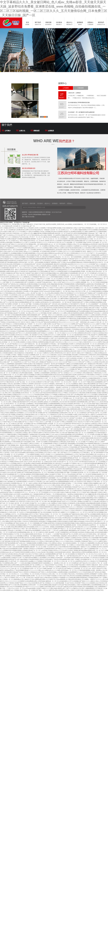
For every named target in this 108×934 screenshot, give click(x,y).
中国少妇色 (5, 548)
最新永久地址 (52, 470)
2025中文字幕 (4, 382)
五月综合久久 (64, 508)
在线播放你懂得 (19, 282)
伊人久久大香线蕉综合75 (13, 237)
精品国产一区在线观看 (64, 557)
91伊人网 (14, 452)
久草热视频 (85, 300)
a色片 (102, 235)
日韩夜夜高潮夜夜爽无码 (90, 262)
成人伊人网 (25, 255)
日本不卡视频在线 (86, 353)
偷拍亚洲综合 (10, 255)
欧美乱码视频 (60, 472)
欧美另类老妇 (41, 367)
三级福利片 (67, 537)
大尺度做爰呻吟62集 (63, 378)
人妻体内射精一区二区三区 (63, 383)
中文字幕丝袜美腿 (28, 300)
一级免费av (36, 373)
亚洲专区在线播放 (10, 335)
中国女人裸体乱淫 (60, 246)
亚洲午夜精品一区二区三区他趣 (76, 441)
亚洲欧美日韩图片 (9, 508)
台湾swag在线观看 (30, 588)
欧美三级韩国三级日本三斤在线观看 (51, 240)
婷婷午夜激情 (63, 503)
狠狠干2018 (73, 516)
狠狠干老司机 (87, 242)
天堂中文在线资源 (71, 358)
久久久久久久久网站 (44, 380)
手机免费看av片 (17, 242)
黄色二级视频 (13, 402)
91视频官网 (39, 295)
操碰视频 (44, 316)
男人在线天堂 (25, 456)
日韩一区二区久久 (92, 518)
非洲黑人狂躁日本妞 (79, 414)
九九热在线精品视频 (99, 365)
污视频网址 (48, 409)
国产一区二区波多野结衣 (14, 362)
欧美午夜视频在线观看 (42, 318)
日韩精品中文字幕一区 (59, 539)
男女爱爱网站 (6, 441)
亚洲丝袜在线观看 (15, 286)
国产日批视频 (19, 239)
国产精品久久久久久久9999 (34, 338)
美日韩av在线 (8, 264)
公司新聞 (66, 88)
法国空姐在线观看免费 (90, 463)
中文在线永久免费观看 (29, 354)
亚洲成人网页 (60, 485)
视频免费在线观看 (20, 508)
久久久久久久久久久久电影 (81, 255)
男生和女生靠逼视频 (76, 575)
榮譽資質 (35, 130)
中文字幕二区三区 (19, 534)
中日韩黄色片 (79, 373)
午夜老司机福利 (82, 239)
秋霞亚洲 (72, 508)
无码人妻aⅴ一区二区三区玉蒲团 (40, 458)
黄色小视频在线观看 (81, 229)
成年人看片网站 (91, 369)
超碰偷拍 (28, 474)
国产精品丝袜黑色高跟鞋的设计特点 (51, 322)
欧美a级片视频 (101, 407)
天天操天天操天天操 (27, 266)
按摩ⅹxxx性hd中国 (31, 229)
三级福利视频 (29, 478)
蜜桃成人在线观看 (52, 266)
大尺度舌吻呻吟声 (73, 304)
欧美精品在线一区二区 (38, 445)
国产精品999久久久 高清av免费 (27, 510)
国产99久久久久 (21, 333)
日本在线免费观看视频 (57, 380)
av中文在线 (58, 518)
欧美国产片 (54, 251)
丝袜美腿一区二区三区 (67, 335)
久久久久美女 (64, 510)
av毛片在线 (43, 235)
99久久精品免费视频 (15, 393)
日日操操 (57, 300)
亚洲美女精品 (46, 251)
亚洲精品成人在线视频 (42, 329)
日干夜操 (32, 362)
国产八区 (57, 298)
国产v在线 (50, 382)
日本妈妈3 (58, 523)
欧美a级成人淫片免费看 (89, 320)
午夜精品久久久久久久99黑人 (53, 427)
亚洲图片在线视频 (100, 266)
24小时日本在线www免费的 (10, 297)
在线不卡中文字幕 (12, 251)
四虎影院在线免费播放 (20, 246)
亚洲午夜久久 (13, 228)
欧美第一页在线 (22, 329)
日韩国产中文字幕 (39, 311)
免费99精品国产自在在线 (92, 313)
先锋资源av (34, 327)
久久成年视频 (63, 478)
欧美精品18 (18, 492)
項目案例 (59, 23)
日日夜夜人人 (31, 246)
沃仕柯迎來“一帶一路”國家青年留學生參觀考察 (81, 112)
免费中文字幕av (91, 280)
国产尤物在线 (65, 586)
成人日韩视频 (61, 237)
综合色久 (33, 541)
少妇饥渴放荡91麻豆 (55, 289)
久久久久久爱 (70, 251)
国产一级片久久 (60, 358)
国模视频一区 (34, 239)
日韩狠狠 (69, 244)
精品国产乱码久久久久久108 (28, 367)
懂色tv (14, 307)
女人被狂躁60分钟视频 (54, 411)
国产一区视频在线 (75, 445)
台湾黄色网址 (5, 326)
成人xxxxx (97, 454)
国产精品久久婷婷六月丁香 (60, 431)
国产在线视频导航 (63, 532)
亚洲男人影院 (90, 327)
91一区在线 (13, 257)
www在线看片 (102, 253)
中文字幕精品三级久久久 (93, 441)
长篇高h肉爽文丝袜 (68, 240)
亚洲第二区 (75, 492)
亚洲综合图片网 (76, 387)
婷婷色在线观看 (54, 365)
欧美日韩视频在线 (82, 306)
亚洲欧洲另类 (21, 229)
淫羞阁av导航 (18, 287)
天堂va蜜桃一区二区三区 (99, 242)
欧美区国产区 (13, 559)
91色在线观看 (42, 284)
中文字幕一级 (99, 295)
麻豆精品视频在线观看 (13, 450)
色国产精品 (79, 396)
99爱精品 (61, 306)
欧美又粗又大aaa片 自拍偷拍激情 (14, 400)
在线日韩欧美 (67, 307)
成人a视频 (3, 450)
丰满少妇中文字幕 (53, 242)
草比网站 (10, 287)
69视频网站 (51, 257)
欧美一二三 (51, 534)
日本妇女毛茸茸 (4, 277)
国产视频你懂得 (30, 280)
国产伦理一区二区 (5, 503)
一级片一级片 (70, 429)
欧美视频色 (22, 338)
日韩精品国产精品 (86, 541)
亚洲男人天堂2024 (22, 521)
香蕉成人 (42, 559)
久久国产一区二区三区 (74, 269)
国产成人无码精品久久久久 (45, 255)
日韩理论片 (24, 383)
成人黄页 (56, 320)
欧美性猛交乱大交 (46, 302)
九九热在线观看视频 (89, 508)
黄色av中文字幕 (101, 568)
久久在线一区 (29, 476)
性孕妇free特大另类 (102, 248)
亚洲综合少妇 (54, 481)
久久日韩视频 (4, 550)
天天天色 (17, 235)
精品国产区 (67, 231)
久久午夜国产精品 (5, 422)
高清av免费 (101, 329)
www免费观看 (25, 494)
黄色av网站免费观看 (90, 383)
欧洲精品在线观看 (76, 231)
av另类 (63, 429)
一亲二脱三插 (66, 291)
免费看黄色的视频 (43, 342)
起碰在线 (94, 423)
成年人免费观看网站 (61, 460)
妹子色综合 (79, 307)
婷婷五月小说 (63, 278)
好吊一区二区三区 (44, 239)
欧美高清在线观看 (31, 333)
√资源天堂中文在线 (86, 489)
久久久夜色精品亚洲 (26, 264)
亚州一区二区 (98, 485)
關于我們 (38, 23)
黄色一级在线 (20, 445)
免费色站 (54, 543)
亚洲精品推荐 (74, 298)
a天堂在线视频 (79, 443)
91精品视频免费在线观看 (19, 315)
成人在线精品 (30, 438)
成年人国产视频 (8, 429)
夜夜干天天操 (56, 586)
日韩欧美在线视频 (19, 324)
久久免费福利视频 (101, 231)
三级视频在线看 (72, 239)
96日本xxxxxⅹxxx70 (62, 295)
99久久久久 (35, 313)
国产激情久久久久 (80, 369)
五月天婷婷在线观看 (54, 496)
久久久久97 (82, 253)
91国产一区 (36, 407)
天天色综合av (44, 574)
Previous (3, 49)
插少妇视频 (58, 440)
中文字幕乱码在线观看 (44, 431)
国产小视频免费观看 (88, 588)
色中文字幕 (19, 318)
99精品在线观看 (53, 316)
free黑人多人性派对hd (76, 481)
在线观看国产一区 (37, 286)
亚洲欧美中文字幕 (41, 382)
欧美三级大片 (25, 461)
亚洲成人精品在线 (85, 545)
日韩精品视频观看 (24, 389)
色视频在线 (92, 231)
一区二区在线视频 (81, 376)
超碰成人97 (37, 291)
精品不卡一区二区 (83, 465)
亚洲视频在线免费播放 (96, 302)
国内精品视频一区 (79, 429)
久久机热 (71, 510)
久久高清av (24, 233)
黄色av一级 (3, 537)
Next (105, 49)
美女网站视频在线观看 (26, 373)
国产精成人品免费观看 (26, 403)
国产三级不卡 (4, 235)
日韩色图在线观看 (7, 353)
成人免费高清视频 (62, 273)
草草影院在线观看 (94, 306)
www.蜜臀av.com (42, 297)
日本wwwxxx (27, 268)
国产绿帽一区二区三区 (53, 429)
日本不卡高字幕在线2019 (7, 291)
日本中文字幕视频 (49, 383)
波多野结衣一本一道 (95, 465)
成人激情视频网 (16, 376)
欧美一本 (59, 326)
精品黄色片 (103, 501)
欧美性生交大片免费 (22, 335)
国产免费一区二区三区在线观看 (66, 554)
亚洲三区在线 (57, 461)
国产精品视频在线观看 (11, 262)
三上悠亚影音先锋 (85, 436)
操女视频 (27, 563)
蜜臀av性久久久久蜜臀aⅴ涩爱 (62, 313)
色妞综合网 (78, 508)
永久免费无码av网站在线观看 (55, 467)
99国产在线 (13, 329)
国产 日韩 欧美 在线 (39, 264)
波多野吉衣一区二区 (100, 422)
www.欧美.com (73, 465)
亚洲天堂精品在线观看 (60, 456)
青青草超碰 (16, 264)
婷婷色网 (12, 369)
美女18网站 (26, 318)
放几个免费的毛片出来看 (47, 353)
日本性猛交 (64, 258)
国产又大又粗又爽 (88, 240)
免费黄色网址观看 (28, 248)
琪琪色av (17, 461)
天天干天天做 (90, 295)
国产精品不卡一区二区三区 (18, 311)
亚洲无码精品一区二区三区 (68, 570)
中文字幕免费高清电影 (6, 494)
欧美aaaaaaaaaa (58, 374)
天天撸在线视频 (40, 298)
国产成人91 (41, 391)
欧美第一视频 (13, 336)
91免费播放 (35, 231)
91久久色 (62, 362)
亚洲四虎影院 (103, 229)
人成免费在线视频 (29, 447)
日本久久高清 (15, 320)
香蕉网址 (31, 383)
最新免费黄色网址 (102, 470)
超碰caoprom (66, 440)
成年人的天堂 (10, 498)
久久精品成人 (34, 431)
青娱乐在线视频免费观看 (22, 302)
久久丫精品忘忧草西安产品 (74, 320)
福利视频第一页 (53, 478)
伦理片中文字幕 (33, 514)
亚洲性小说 (62, 251)
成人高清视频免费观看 (49, 554)
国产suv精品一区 (97, 307)
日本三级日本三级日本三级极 (26, 322)
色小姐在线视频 (72, 478)
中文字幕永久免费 (37, 554)
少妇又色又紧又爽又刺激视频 (31, 420)
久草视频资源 (10, 300)
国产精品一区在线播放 (24, 423)
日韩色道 (73, 249)
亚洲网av (25, 536)
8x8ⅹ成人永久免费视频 (67, 300)
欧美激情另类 (33, 275)
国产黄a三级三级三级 (92, 478)
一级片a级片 (7, 315)
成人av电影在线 (47, 570)
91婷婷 (33, 563)
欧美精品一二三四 (24, 454)
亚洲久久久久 (39, 527)
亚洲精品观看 (79, 240)
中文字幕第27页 (50, 579)
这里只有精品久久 (7, 324)
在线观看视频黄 (59, 527)
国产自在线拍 (82, 530)
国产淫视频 (94, 490)
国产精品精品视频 (83, 447)
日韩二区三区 (50, 298)
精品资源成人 (23, 499)
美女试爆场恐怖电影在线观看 (31, 347)
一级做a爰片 (47, 229)
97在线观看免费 (73, 273)
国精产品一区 (45, 425)
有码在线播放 (71, 336)
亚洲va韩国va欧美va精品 (92, 389)
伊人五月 (77, 391)
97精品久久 (56, 443)
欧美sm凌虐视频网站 (97, 382)
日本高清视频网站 (16, 556)
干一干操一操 (20, 460)
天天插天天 (3, 554)
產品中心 (69, 23)
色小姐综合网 (104, 389)
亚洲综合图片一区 (54, 318)
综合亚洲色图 (47, 490)
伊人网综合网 (44, 257)
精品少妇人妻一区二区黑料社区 (48, 349)
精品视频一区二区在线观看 (75, 242)
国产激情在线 (33, 528)
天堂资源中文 (54, 458)
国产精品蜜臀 (31, 329)
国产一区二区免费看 (42, 246)
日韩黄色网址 (97, 400)
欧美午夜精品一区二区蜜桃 (12, 496)
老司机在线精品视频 (69, 396)
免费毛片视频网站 (61, 566)
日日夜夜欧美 (39, 309)
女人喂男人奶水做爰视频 (52, 510)
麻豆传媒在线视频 (65, 365)
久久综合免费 (82, 467)
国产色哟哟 (87, 289)
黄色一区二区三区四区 (94, 347)
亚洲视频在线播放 (16, 253)
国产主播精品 (67, 364)
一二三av (77, 349)
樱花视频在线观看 (71, 360)
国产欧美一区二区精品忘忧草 (81, 458)
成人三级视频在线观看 (36, 494)
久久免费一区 (37, 440)
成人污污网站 (17, 440)
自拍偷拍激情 (59, 476)
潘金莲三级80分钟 (17, 518)
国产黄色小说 (61, 499)
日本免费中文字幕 (28, 291)
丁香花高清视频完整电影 (99, 289)
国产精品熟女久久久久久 (88, 324)
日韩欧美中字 (70, 539)
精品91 (3, 478)
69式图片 (96, 269)
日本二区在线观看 (63, 349)
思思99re (60, 307)
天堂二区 (26, 275)
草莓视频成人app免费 (42, 398)
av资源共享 (103, 309)
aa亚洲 (97, 508)
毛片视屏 (78, 554)
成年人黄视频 (40, 362)
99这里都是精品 (70, 499)
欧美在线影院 (23, 479)
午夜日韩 (99, 380)
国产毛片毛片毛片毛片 (62, 418)
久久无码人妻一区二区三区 (48, 326)
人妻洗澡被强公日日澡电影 (87, 371)
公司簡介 (6, 130)
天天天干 (58, 376)
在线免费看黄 (83, 566)
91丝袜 (55, 307)
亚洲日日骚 (33, 297)
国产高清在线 (48, 307)
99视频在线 (9, 273)
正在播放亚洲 (50, 556)
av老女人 (23, 496)
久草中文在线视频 (26, 286)
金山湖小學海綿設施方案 (30, 155)
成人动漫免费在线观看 (20, 481)
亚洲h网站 (52, 246)
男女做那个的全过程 (6, 233)
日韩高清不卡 (79, 510)
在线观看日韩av (15, 483)
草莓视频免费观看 (69, 284)
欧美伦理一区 (10, 306)
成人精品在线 (57, 463)
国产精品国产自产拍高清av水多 (91, 268)
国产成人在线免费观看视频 (51, 412)
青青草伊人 (44, 479)
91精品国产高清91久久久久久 (39, 242)
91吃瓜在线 (24, 237)
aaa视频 (31, 561)
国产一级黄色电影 (81, 322)
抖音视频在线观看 (12, 537)
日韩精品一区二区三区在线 (47, 358)
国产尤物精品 (89, 293)
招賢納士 (90, 23)
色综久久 (42, 422)
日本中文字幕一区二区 (84, 291)
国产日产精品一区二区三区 (69, 411)
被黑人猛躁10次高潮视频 (27, 374)
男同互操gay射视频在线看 (98, 311)
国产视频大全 (9, 246)
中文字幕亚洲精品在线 (8, 293)
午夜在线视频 (94, 416)
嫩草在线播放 (65, 298)
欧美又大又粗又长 (93, 333)
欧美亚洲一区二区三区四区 (92, 440)
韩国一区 (46, 547)
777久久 (30, 525)
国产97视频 (43, 523)
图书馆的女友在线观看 (50, 340)
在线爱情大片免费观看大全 (74, 246)
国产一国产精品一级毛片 (45, 315)
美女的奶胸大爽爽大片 (45, 434)
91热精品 (13, 525)
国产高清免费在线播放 (83, 311)
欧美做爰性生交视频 (44, 327)
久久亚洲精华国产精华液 (101, 358)
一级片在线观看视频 (18, 249)
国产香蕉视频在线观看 (41, 518)
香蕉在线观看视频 (102, 354)
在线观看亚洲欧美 (43, 449)
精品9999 (71, 264)
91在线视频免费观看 (96, 258)
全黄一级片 (81, 360)
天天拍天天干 (77, 235)
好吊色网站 (44, 499)
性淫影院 (63, 496)
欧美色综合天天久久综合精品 (53, 260)
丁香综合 (41, 514)
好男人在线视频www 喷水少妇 (72, 420)
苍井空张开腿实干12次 (35, 316)
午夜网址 (6, 378)
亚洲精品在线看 (89, 532)
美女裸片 (99, 547)
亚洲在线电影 (44, 304)
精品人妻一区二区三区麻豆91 (8, 423)
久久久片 (36, 416)
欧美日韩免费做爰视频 (80, 233)
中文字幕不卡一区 (92, 253)
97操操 (7, 412)
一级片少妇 (8, 536)
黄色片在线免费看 (87, 269)
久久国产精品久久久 (50, 295)
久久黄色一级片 (103, 490)
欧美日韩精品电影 (10, 333)
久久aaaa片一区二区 (89, 356)
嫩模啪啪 (100, 463)
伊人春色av (5, 510)
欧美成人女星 (80, 249)
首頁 (27, 23)
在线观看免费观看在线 (75, 470)
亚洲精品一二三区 (42, 411)
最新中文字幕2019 (40, 273)
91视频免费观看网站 (55, 403)
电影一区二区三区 (93, 318)
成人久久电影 (80, 266)
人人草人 (35, 351)
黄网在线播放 (37, 525)
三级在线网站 (17, 383)
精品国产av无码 (57, 585)
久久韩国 (94, 353)
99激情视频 (56, 536)
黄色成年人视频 (67, 297)
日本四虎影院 (23, 289)
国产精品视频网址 (52, 275)
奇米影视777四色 (80, 583)
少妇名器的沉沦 (73, 393)
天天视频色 (4, 280)
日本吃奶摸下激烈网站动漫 (97, 575)
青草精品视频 (24, 514)
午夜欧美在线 (97, 373)
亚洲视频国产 (94, 574)
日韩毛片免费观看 (98, 498)
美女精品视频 (34, 519)
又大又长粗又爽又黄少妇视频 (32, 336)
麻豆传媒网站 (74, 378)
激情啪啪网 (26, 239)
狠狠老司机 (9, 449)
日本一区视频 (70, 237)
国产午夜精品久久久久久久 (72, 438)
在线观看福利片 (69, 454)
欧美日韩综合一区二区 (34, 240)
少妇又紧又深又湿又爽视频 (25, 244)
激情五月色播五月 (26, 418)
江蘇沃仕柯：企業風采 (74, 93)
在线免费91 (30, 345)
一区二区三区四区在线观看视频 (98, 282)
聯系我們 (101, 23)
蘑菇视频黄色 (73, 530)
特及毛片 (82, 345)
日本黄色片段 (5, 391)
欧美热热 (81, 389)
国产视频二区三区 (9, 282)
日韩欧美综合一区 (47, 536)
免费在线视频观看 (32, 315)
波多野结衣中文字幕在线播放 (85, 374)
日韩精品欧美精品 (62, 271)
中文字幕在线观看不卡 (18, 416)
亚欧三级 (28, 458)
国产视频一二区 (41, 590)
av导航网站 (35, 450)
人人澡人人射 (19, 275)
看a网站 (63, 318)
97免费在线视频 (25, 327)
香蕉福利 (2, 255)
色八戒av (46, 481)
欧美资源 (57, 371)
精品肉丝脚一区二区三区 (90, 344)
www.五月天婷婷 (87, 534)
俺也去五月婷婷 (34, 443)
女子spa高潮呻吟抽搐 (10, 316)
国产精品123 (47, 286)
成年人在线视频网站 (66, 498)
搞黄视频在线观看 (101, 385)
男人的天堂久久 (73, 389)
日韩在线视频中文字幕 (32, 257)
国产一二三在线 (19, 563)
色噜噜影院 (14, 499)
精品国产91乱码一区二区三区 (53, 311)
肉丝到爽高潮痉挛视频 (40, 467)
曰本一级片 (5, 420)
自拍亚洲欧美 (35, 583)
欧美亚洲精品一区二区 (101, 278)
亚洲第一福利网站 (23, 548)
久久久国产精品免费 (77, 326)
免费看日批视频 (56, 228)
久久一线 (6, 369)
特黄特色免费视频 (73, 436)
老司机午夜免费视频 (74, 431)
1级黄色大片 (52, 385)
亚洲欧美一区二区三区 (16, 420)
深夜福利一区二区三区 (36, 547)
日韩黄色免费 (20, 293)
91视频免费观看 (58, 405)
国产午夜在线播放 (98, 237)
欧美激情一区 (88, 557)
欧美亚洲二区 (13, 382)
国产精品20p (64, 280)
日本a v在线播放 (101, 539)
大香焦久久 (45, 289)
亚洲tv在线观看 (20, 342)
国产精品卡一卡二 (70, 485)
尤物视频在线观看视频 (45, 351)
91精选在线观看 (4, 311)
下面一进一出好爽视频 (73, 505)
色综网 (3, 242)
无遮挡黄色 (64, 304)
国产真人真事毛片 (22, 316)
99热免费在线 (58, 416)
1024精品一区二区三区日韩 (94, 260)
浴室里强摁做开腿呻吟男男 (8, 387)
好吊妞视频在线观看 (71, 306)
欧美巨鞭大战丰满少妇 (15, 467)
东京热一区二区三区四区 (58, 229)
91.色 (30, 369)
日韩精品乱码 (34, 572)
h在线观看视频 (103, 449)
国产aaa (78, 324)
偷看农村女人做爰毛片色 (55, 389)
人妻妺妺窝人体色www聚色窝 (90, 257)
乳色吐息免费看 (30, 405)
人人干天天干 (19, 248)
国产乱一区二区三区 (48, 400)
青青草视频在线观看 (57, 277)
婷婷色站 (3, 492)
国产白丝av (85, 258)
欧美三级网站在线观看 (17, 431)
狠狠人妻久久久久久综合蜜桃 (17, 231)
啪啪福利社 (52, 249)
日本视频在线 (32, 320)
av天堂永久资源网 (52, 528)
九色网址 (34, 268)
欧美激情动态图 (77, 248)
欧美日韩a (67, 590)
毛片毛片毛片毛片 (40, 360)
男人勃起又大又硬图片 (94, 519)
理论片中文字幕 (43, 385)
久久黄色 (29, 231)
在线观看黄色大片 (96, 479)
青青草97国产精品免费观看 (63, 525)
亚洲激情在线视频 (47, 456)
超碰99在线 (90, 284)
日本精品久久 (87, 315)
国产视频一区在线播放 (32, 304)
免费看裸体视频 (27, 465)
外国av (86, 367)
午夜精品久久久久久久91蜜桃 (77, 280)
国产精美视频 (9, 313)
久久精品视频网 (66, 289)
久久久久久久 (39, 248)
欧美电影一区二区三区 (8, 342)
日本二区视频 (4, 228)
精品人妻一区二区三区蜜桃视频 (85, 432)
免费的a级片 (94, 338)
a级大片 (22, 438)
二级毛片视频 (23, 240)
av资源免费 (43, 266)
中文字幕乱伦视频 (16, 422)
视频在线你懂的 (58, 284)
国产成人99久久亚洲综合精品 (70, 253)
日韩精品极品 (32, 411)
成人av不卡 (63, 242)
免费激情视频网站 (80, 284)
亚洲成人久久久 (50, 454)
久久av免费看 (33, 391)
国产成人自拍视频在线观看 (39, 423)
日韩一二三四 (52, 530)
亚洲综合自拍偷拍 (62, 521)
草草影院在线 (24, 269)
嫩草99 (39, 249)
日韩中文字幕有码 (103, 423)
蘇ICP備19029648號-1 (28, 216)
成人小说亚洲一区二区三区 (75, 278)
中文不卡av (31, 309)
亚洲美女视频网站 (91, 380)
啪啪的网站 (89, 498)
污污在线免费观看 (9, 248)
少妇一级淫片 (92, 568)
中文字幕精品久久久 (78, 289)
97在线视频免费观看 (41, 345)
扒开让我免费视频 (5, 269)
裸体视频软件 (99, 327)
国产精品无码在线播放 (68, 585)
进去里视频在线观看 (47, 374)
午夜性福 (49, 228)
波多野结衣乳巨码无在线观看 (16, 280)
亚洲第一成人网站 (86, 271)
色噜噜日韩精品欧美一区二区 (29, 385)
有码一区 (42, 409)
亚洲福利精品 (19, 300)
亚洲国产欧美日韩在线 (30, 489)
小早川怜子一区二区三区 (36, 237)
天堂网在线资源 (63, 331)
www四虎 (89, 316)
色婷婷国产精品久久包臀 (82, 449)
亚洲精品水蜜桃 (48, 248)
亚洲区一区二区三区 (52, 278)
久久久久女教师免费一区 (34, 251)
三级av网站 (85, 539)
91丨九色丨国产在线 (98, 228)
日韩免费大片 (91, 391)
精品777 (70, 518)
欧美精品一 (102, 349)
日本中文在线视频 (92, 229)
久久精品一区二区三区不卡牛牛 (97, 239)
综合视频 (97, 434)
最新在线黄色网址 (13, 360)
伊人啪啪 (85, 231)
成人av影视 (97, 340)
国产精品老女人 (83, 298)
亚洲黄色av (67, 351)
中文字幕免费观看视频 (69, 311)
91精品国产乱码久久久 (75, 258)
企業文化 (20, 130)
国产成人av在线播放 (63, 340)
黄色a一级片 (49, 320)
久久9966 (92, 539)
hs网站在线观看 (14, 391)
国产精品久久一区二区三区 (66, 528)
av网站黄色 (63, 441)
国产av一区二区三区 (92, 275)
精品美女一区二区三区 (62, 257)
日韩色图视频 (69, 255)
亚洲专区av (28, 445)
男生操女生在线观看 (57, 231)
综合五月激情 (64, 450)
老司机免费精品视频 (96, 331)
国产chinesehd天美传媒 (48, 291)
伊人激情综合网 (19, 306)
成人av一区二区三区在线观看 (58, 239)
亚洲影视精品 (41, 320)
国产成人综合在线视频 (66, 414)
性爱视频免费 (86, 297)
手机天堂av (7, 320)
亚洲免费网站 (24, 585)
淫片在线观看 (7, 443)
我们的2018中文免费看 (101, 438)
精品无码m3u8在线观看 (39, 429)
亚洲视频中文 (6, 253)
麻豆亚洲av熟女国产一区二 (14, 347)
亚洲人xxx (5, 438)
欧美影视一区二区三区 (84, 472)
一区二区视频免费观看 (46, 443)
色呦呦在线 (90, 450)
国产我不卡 (24, 235)
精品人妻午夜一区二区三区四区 (20, 503)
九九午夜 (52, 376)
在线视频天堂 (79, 251)
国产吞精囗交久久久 (92, 329)
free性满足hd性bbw (98, 316)
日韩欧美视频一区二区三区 (51, 561)
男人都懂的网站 (15, 456)
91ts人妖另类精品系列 (31, 349)
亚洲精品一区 (28, 436)
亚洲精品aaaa (62, 394)
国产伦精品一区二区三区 (8, 398)
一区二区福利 (81, 543)
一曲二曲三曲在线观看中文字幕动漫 (60, 329)
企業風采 (49, 130)
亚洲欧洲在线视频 (32, 284)
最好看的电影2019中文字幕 (92, 309)
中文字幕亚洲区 (84, 452)
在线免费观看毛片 (73, 572)
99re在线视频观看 (88, 586)
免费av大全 (48, 474)
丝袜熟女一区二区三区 (55, 333)
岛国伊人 (73, 590)
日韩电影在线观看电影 (59, 336)
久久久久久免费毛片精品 (99, 342)
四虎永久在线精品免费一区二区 (99, 476)
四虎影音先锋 (62, 316)
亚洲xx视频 (50, 284)
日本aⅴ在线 (29, 311)
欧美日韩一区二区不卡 (20, 309)
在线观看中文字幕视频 (82, 499)
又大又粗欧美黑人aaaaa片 (61, 315)
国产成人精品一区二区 (101, 240)
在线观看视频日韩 (17, 425)
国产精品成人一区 (49, 494)
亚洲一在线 (12, 547)
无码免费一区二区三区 (70, 277)
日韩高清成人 (16, 233)
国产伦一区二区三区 (93, 559)
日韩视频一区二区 (12, 389)
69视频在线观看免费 (48, 233)
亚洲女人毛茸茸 (91, 411)
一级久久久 (55, 282)
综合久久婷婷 (56, 369)
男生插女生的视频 (6, 425)
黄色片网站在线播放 (6, 394)
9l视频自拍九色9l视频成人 (17, 412)
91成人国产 (70, 394)
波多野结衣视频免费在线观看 (64, 235)
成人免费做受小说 (12, 501)
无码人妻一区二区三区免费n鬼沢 (88, 273)
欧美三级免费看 (38, 402)
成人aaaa (90, 322)
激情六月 (7, 561)
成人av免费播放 (35, 326)
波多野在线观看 (30, 298)
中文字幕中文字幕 (88, 422)
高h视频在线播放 (51, 273)
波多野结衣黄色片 (30, 295)
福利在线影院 (56, 302)
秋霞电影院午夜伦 (6, 249)
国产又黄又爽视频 (10, 445)
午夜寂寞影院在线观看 (68, 376)
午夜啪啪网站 (102, 249)
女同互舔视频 (62, 275)
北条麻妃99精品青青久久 (26, 360)
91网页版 (35, 342)
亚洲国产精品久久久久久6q (23, 583)
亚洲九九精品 (52, 499)
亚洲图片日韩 (8, 416)
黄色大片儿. (40, 510)
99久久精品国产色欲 (28, 273)
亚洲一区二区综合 (18, 512)
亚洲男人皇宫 (78, 534)
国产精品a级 (91, 385)
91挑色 (77, 523)
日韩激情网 (69, 422)
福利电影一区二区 (33, 353)
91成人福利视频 (8, 481)
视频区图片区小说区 (74, 489)
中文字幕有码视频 (20, 298)
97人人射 (31, 356)
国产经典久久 (10, 492)
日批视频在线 (38, 378)
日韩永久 (37, 393)
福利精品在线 (60, 454)
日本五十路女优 (78, 422)
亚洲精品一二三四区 (88, 336)
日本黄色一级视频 (16, 354)
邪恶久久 (62, 287)
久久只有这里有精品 (70, 474)
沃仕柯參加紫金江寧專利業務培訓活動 (79, 102)
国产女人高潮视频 (74, 427)
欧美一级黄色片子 (82, 547)
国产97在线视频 (34, 389)
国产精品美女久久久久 (43, 277)
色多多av (11, 235)
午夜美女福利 (49, 541)
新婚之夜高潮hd (96, 315)
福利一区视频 (75, 559)
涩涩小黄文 (31, 278)
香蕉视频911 (39, 485)
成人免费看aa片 (53, 503)
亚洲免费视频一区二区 (28, 398)
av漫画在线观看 (79, 237)
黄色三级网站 (96, 235)
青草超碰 (79, 344)
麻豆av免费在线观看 (52, 306)
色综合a (18, 369)
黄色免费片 (75, 354)
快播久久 (71, 349)
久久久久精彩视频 (17, 536)
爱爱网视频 (86, 575)
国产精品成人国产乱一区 (95, 412)
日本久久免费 (43, 324)
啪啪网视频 (10, 364)
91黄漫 (57, 280)
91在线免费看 (21, 257)
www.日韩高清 (92, 566)
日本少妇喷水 (4, 231)
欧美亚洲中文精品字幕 (98, 244)
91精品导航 (12, 318)
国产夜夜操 (8, 518)
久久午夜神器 (100, 356)
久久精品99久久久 (40, 278)
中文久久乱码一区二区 (100, 554)
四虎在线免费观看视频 (17, 349)
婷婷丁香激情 (53, 449)
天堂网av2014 (47, 335)
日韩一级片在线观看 (21, 345)
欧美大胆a (95, 271)
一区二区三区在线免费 (34, 289)
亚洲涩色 (55, 409)
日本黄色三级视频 (73, 550)
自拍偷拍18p (33, 255)
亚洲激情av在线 (87, 400)
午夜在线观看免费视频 (65, 458)
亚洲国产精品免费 (60, 534)
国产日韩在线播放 (20, 365)
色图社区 (56, 507)
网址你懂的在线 (88, 373)
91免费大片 (72, 344)
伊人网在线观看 (90, 405)
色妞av (72, 416)
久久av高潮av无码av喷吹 (98, 362)
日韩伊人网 (93, 286)
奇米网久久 (83, 519)
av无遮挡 (18, 398)
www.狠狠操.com (52, 557)
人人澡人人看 (29, 293)
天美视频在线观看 (95, 297)
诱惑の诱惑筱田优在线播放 (96, 298)
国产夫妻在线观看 (102, 396)
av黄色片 (44, 530)
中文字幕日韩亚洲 (33, 235)
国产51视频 (25, 287)
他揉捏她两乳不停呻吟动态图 (23, 364)
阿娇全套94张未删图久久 (74, 460)
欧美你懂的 (18, 255)
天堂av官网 (19, 436)
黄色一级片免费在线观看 (41, 244)
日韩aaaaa (91, 233)
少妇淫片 (88, 429)
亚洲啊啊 (39, 543)
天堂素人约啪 (90, 345)
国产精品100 (103, 306)
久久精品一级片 (56, 452)
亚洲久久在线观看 (40, 228)
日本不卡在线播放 (28, 467)
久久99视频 (33, 277)
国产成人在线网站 (35, 302)
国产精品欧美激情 (75, 302)
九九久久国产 (42, 528)
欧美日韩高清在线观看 (61, 436)
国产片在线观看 (29, 282)
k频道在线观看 (29, 534)
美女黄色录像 (91, 351)
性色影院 (94, 246)
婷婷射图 (17, 327)
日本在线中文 (102, 273)
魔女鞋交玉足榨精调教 (50, 237)
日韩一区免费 (6, 507)
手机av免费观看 (60, 579)
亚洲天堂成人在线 (27, 440)
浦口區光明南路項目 (28, 168)
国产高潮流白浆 (29, 344)
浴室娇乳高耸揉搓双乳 (70, 327)
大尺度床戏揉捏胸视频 (30, 512)
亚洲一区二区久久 (41, 354)
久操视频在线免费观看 (75, 315)
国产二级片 (42, 566)
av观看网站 (50, 436)
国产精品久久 (13, 244)
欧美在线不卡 (77, 297)
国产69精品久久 (61, 360)
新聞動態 (80, 23)
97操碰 (87, 331)
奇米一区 (71, 382)
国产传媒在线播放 (22, 559)
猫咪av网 (2, 351)
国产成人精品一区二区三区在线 (26, 382)
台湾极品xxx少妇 (89, 266)
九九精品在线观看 (99, 450)
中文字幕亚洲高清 (73, 566)
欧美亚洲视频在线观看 (12, 469)
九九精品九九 (44, 503)
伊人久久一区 (27, 492)
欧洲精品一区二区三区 (41, 470)
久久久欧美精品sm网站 (89, 248)
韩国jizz (47, 394)
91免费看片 (98, 345)
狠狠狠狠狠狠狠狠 (64, 481)
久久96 (33, 318)
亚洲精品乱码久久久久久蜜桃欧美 (19, 277)
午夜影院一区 (51, 235)
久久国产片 (26, 242)
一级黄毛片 (92, 579)
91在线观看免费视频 (15, 418)
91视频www (24, 258)
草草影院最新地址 (47, 336)
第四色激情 (70, 316)
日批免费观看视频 (96, 585)
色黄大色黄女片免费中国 (64, 492)
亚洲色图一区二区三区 (58, 286)
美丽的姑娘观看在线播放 (11, 340)
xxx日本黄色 (23, 411)
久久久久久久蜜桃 (53, 331)
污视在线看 (8, 376)
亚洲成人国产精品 (28, 470)
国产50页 (99, 383)
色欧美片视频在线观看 (87, 438)
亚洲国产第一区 (34, 503)
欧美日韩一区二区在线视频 (89, 431)
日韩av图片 (39, 481)
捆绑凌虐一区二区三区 (52, 581)
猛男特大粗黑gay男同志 (61, 269)
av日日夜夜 (17, 494)
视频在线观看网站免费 (90, 396)
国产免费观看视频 (58, 438)
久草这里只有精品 (40, 356)
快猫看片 (58, 291)
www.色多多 (41, 552)
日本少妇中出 (81, 327)
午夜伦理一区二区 (24, 297)
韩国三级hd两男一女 (15, 266)
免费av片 (39, 229)
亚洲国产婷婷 (101, 320)
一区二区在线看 (48, 269)
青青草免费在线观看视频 (65, 469)
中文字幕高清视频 (42, 271)
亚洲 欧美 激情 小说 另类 (26, 262)
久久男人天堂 (99, 336)
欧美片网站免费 (84, 286)
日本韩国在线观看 (21, 407)
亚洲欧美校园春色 (97, 291)
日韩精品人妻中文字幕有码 (30, 432)
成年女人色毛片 (69, 309)
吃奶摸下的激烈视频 (36, 287)
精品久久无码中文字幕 (91, 360)
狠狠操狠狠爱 (49, 264)
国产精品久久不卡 (66, 452)
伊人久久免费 (56, 335)
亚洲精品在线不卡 (54, 398)
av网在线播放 (10, 298)
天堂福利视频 (20, 331)
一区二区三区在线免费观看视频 (15, 476)
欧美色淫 (83, 518)
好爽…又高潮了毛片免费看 (40, 441)
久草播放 (38, 280)
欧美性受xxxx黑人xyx (18, 295)
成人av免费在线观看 (62, 530)
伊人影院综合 (4, 336)
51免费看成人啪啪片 (77, 383)
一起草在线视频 (38, 262)
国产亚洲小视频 (86, 235)
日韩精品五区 (82, 450)
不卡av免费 (65, 463)
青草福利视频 (67, 354)
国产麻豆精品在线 (58, 351)
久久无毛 (49, 508)
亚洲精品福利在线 (60, 494)
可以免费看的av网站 (8, 563)
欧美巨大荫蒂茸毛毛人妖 (55, 345)
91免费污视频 (73, 521)
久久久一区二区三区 (85, 287)
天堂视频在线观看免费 (23, 307)
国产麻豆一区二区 (82, 474)
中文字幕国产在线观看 (86, 340)
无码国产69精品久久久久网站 (19, 396)
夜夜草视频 (78, 300)
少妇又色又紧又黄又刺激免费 (67, 402)
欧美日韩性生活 (77, 356)
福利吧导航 (64, 443)
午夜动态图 (60, 338)
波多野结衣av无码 (81, 561)
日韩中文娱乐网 (51, 356)
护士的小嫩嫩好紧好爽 (35, 233)
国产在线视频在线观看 (48, 280)
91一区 (22, 469)
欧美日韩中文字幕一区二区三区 (18, 278)
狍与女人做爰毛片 (91, 414)
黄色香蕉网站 (40, 387)
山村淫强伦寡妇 (73, 532)
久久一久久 (49, 445)
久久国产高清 (81, 228)
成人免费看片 (89, 237)
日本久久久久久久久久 (69, 322)
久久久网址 (89, 365)
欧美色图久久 (47, 338)
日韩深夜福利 (86, 490)
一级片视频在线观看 (35, 536)
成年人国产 (103, 483)
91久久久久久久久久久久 (81, 264)
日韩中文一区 (102, 262)
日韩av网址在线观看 (53, 293)
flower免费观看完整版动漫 (74, 262)
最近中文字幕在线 (20, 271)
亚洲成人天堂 (47, 543)
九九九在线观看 (90, 583)
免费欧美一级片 (67, 260)
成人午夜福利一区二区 (37, 260)
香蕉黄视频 (71, 443)
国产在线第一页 (80, 380)
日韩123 (105, 380)
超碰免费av (17, 579)
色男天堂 (61, 568)
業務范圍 (48, 23)
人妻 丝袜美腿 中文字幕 (35, 335)
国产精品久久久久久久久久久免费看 (69, 282)
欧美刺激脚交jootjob (78, 557)
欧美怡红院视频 (51, 572)
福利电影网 (85, 525)
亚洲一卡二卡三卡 (59, 255)
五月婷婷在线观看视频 (65, 434)
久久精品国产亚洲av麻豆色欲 (43, 282)
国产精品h (79, 336)
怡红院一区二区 (80, 275)
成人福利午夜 (4, 244)
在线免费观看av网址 (82, 402)
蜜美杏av (63, 320)
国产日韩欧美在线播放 (6, 534)
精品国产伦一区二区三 (16, 268)
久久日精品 (99, 369)
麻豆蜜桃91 (29, 416)
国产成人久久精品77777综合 (50, 287)
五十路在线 (50, 371)
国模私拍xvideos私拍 (55, 253)
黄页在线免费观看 (78, 434)
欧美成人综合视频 (94, 300)
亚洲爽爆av (47, 309)
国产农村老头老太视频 (72, 287)
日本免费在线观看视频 (28, 253)
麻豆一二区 (15, 545)
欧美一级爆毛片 (87, 251)
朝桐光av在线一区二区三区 (11, 374)
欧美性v (37, 505)
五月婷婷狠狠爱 (14, 367)
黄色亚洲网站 (61, 385)
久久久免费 (45, 249)
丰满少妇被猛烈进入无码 (69, 228)
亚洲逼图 (56, 498)
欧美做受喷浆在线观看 (77, 313)
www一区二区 (73, 398)
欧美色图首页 (40, 545)
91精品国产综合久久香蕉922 (12, 258)
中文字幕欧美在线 (71, 318)
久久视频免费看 (90, 543)
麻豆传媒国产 (25, 443)
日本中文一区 (15, 514)
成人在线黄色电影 (31, 271)
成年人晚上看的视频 (50, 501)
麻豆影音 (9, 356)
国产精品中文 (79, 309)
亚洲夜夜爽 (55, 402)
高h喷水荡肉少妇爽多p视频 (11, 565)
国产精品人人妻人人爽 (23, 326)
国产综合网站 (16, 385)
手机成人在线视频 (45, 231)
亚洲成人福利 (23, 251)
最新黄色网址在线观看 (33, 499)
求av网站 (37, 374)
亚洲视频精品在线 (5, 431)
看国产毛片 (4, 360)
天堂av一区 (3, 287)
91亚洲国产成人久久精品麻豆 (26, 228)
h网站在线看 (12, 485)
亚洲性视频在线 (56, 268)
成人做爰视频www (85, 244)
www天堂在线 (100, 583)
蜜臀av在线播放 (49, 387)
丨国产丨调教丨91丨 (101, 233)
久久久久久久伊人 (89, 278)
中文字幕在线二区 (91, 487)
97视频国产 (31, 376)
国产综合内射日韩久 (78, 527)
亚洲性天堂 (99, 411)
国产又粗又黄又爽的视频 (36, 269)
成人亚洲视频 (92, 547)
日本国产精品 (87, 246)
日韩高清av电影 (33, 396)
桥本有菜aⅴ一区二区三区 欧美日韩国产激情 (86, 403)
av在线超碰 (81, 521)
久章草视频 (43, 313)
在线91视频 (47, 586)
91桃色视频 (9, 242)
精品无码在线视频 (29, 527)
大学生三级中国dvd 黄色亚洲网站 (84, 454)
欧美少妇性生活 (83, 378)
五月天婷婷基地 (99, 445)
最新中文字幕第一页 (102, 324)
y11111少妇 (52, 492)
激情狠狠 (78, 268)
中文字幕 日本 (57, 347)
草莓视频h (88, 228)
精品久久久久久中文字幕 (69, 333)
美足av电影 (12, 326)
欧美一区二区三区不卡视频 (82, 382)
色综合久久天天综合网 (31, 427)
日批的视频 (104, 268)
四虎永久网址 (103, 492)
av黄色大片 (56, 248)
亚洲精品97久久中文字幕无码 (75, 293)
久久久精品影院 (17, 432)
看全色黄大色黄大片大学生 (79, 351)
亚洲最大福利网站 (102, 393)
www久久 (11, 275)
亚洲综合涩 (17, 371)
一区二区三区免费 (89, 434)
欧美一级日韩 (51, 364)
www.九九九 (43, 389)
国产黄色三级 (18, 273)
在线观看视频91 (45, 373)
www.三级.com (71, 275)
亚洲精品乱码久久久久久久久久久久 (27, 380)
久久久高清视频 (12, 463)
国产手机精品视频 (63, 465)
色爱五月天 (68, 338)
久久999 (36, 266)
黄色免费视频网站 (41, 331)
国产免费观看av (53, 262)
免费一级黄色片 (40, 405)
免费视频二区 (10, 327)
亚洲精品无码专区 (76, 537)
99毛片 (8, 566)
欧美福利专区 (13, 260)
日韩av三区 (76, 244)
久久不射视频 (64, 398)
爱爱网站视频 (103, 335)
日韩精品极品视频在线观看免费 (37, 258)
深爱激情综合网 (82, 333)
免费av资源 (11, 239)
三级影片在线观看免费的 (71, 476)
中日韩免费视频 (95, 505)
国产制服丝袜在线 (46, 483)
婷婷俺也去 (54, 373)
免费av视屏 (18, 291)
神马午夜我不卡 (47, 438)
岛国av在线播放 (102, 286)
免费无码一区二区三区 (61, 400)
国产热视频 (59, 364)
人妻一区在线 (26, 577)
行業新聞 (81, 88)
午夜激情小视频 (100, 391)
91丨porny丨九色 (14, 289)
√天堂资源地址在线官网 (78, 329)
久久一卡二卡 (70, 229)
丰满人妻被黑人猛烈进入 (9, 575)
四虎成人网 (37, 483)
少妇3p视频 (83, 559)
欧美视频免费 (62, 266)
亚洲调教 (38, 447)
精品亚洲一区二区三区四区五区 (64, 233)
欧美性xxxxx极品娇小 (48, 440)
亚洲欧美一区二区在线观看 (76, 331)
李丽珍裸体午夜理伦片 (44, 268)
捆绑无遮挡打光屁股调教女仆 (43, 563)
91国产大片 (78, 416)
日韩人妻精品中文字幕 (68, 268)
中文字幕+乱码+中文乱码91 (64, 356)
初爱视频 (99, 280)
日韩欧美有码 (39, 300)
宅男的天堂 (63, 293)
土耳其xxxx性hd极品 (91, 249)
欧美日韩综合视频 (64, 409)
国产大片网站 (62, 262)
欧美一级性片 (15, 269)
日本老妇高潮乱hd (11, 322)
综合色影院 (7, 483)
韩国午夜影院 (58, 588)
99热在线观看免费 (30, 331)
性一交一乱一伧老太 (27, 483)
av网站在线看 (10, 271)
